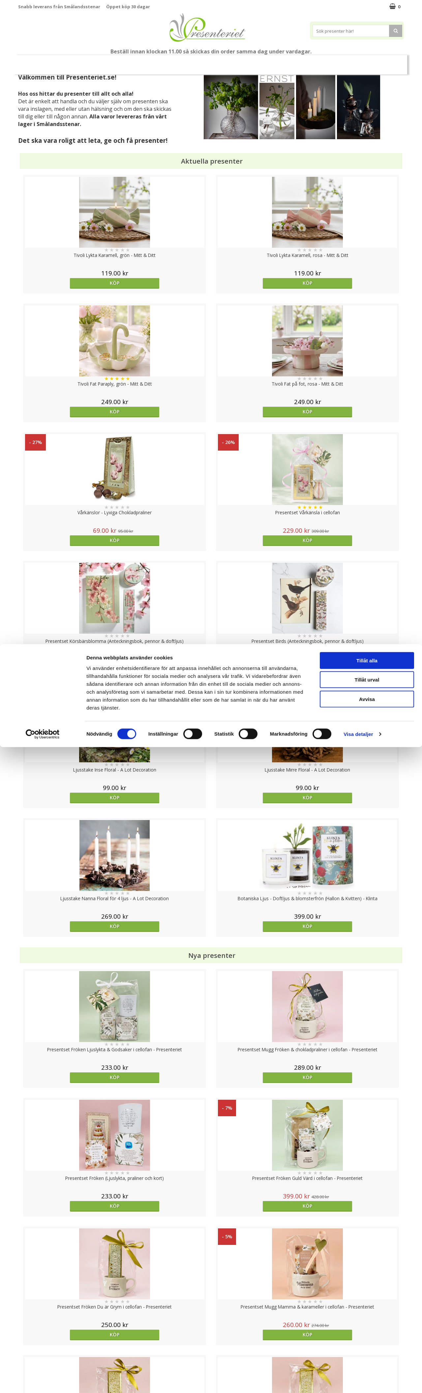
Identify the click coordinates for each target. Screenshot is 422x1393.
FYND (384, 62)
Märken (359, 61)
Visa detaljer (358, 1380)
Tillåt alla (366, 1306)
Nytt (37, 62)
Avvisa (367, 1344)
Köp (66, 283)
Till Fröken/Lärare (108, 62)
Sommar (145, 62)
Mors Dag (67, 61)
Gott (330, 61)
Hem (254, 61)
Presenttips (221, 61)
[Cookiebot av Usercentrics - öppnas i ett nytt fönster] (43, 1380)
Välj (259, 1099)
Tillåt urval (367, 1325)
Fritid (304, 61)
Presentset (181, 61)
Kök (279, 61)
